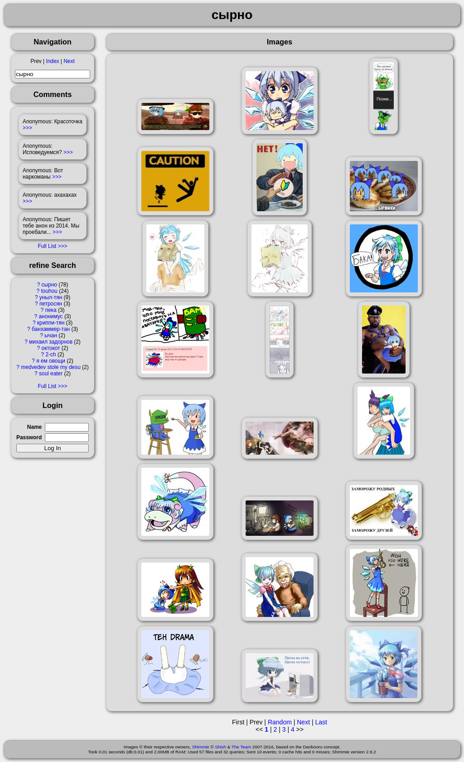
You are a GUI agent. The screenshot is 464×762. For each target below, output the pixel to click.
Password (29, 437)
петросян (50, 304)
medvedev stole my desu (51, 367)
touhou (49, 291)
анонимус (51, 316)
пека (50, 310)
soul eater (51, 373)
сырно (49, 285)
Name (34, 427)
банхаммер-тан (51, 329)
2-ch (50, 354)
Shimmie (200, 746)
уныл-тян (50, 297)
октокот (51, 348)
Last (321, 722)
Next (68, 61)
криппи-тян (50, 323)
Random (280, 722)
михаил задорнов (50, 342)
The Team (241, 746)
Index (52, 61)
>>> (27, 128)
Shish (220, 746)
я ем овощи (50, 361)
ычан (50, 335)
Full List (47, 246)
